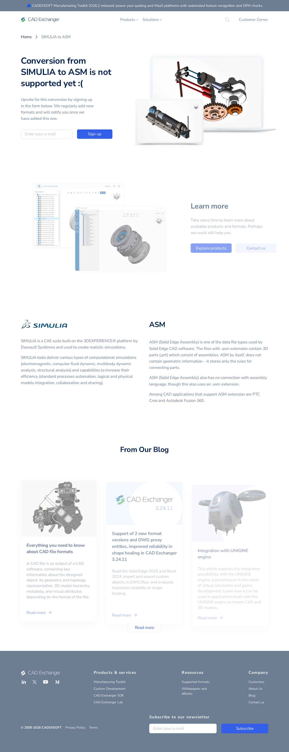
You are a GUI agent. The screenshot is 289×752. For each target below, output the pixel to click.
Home (26, 37)
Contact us (265, 248)
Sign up (94, 134)
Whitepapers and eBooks (194, 691)
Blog (251, 695)
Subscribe (245, 728)
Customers (256, 682)
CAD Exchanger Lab (108, 702)
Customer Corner (253, 19)
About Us (255, 688)
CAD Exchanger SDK (109, 695)
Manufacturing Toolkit (110, 682)
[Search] (227, 19)
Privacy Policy (75, 727)
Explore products (220, 248)
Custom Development (110, 688)
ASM (157, 325)
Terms (93, 727)
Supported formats (196, 682)
